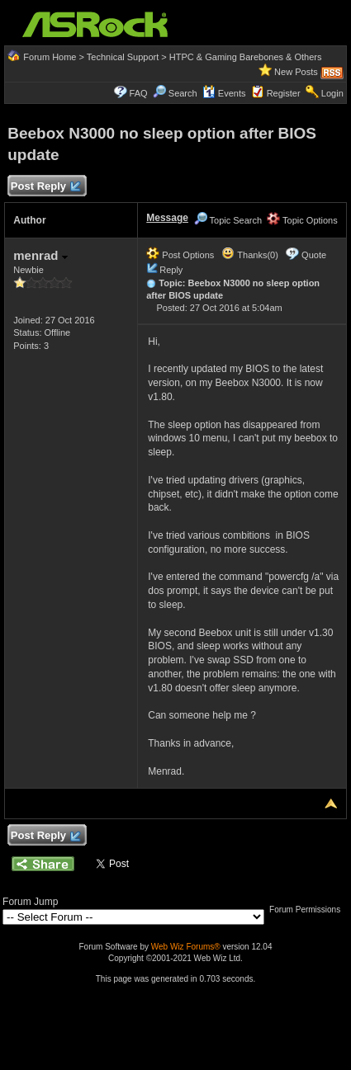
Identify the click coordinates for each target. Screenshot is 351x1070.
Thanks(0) (249, 255)
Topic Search (228, 220)
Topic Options (302, 220)
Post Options (180, 255)
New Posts (296, 72)
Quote (313, 255)
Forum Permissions (309, 909)
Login (332, 93)
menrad (40, 255)
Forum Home (49, 57)
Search (182, 93)
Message (167, 218)
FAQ (139, 93)
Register (284, 93)
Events (224, 93)
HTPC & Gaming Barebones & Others (245, 57)
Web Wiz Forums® (186, 946)
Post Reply (44, 187)
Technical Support (123, 57)
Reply (171, 270)
